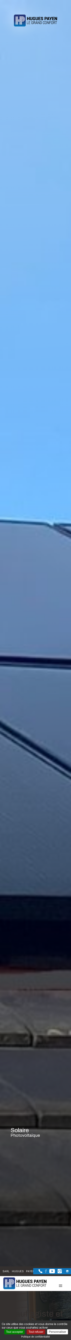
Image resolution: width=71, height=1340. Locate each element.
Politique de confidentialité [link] (35, 1336)
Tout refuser (35, 1331)
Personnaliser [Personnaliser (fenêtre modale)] (57, 1331)
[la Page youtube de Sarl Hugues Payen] (51, 1272)
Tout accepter (14, 1331)
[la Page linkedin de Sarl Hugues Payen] (65, 1271)
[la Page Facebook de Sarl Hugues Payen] (44, 1271)
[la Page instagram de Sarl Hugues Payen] (58, 1272)
